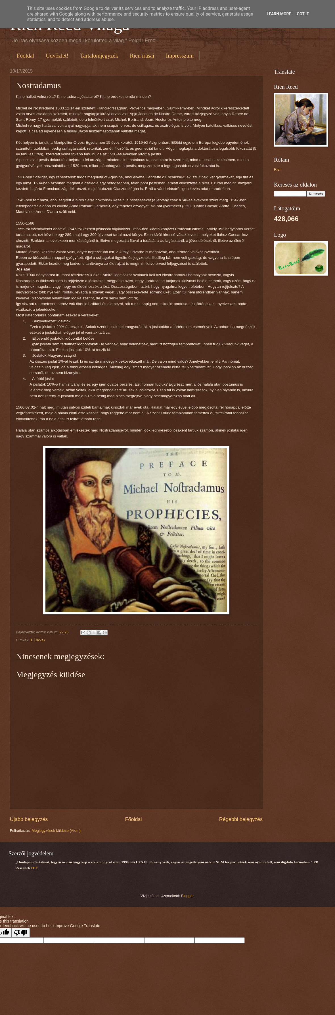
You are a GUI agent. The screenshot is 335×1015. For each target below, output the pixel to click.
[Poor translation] (21, 932)
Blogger (187, 896)
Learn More (279, 14)
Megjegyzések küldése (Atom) (56, 830)
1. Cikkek (37, 640)
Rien (277, 169)
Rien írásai (142, 55)
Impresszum (180, 55)
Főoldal (25, 55)
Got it (303, 14)
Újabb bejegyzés (29, 819)
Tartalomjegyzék (99, 55)
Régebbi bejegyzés (241, 819)
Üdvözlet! (57, 55)
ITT (34, 868)
